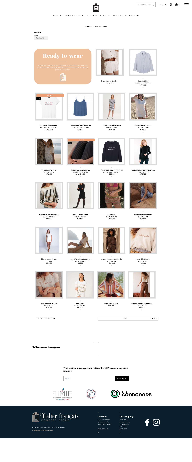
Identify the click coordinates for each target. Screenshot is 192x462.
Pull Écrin (80, 304)
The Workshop (124, 448)
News (55, 15)
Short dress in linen (49, 170)
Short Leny (112, 214)
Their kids (92, 15)
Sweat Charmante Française (112, 170)
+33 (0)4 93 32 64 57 (103, 452)
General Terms (125, 446)
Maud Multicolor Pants (143, 214)
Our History (124, 450)
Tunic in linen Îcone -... (143, 126)
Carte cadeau (120, 15)
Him (84, 15)
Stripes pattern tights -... (80, 170)
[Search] (145, 4)
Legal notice (124, 443)
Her (78, 15)
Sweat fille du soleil (143, 259)
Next (154, 318)
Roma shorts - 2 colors (109, 81)
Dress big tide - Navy (80, 214)
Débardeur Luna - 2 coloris (80, 126)
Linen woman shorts (49, 259)
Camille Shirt (143, 81)
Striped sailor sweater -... (49, 214)
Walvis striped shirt (110, 304)
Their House (105, 15)
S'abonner (122, 402)
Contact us (123, 452)
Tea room (134, 15)
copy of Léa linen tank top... (80, 259)
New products (67, 15)
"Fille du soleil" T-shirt (48, 304)
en (165, 5)
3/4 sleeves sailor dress (112, 126)
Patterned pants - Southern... (142, 304)
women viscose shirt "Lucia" (111, 259)
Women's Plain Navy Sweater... (143, 170)
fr (160, 5)
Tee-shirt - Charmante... (49, 126)
